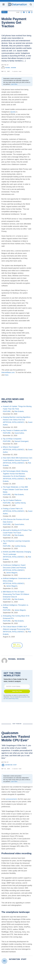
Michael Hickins (8, 67)
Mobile (4, 12)
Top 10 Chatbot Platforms (12, 500)
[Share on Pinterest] (29, 12)
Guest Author (19, 433)
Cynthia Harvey (20, 503)
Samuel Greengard (21, 441)
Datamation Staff (9, 765)
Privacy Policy (14, 698)
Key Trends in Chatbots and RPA (15, 430)
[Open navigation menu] (3, 4)
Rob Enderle (19, 411)
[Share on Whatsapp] (32, 12)
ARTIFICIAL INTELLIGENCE (13, 422)
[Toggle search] (31, 4)
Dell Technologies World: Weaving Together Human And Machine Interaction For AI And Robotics (15, 473)
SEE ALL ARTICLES (17, 645)
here (6, 375)
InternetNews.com (8, 372)
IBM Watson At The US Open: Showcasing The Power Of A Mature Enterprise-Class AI (16, 594)
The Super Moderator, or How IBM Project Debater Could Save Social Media (15, 489)
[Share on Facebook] (24, 12)
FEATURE (6, 411)
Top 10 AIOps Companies (12, 439)
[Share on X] (26, 12)
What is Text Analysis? (11, 447)
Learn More (14, 84)
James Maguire (11, 573)
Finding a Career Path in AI (12, 508)
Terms (7, 698)
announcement (11, 799)
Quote (13, 112)
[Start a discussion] (21, 12)
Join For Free (17, 691)
